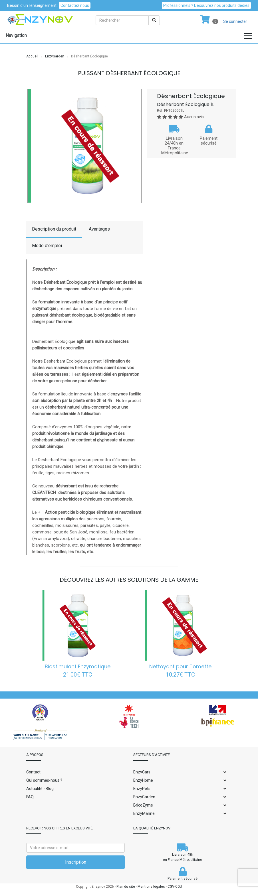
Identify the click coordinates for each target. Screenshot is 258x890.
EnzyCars (141, 772)
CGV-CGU (175, 887)
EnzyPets (141, 788)
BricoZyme (143, 805)
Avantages (99, 229)
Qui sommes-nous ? (44, 780)
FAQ (30, 797)
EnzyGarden (54, 56)
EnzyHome (143, 780)
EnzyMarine (144, 813)
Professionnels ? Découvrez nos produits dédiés (206, 5)
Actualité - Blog (40, 788)
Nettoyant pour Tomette (180, 666)
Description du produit (54, 229)
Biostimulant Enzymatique (77, 666)
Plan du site (125, 887)
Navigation (16, 35)
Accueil (32, 56)
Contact (33, 772)
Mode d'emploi (47, 245)
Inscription (75, 862)
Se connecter (235, 21)
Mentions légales (151, 887)
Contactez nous (75, 5)
